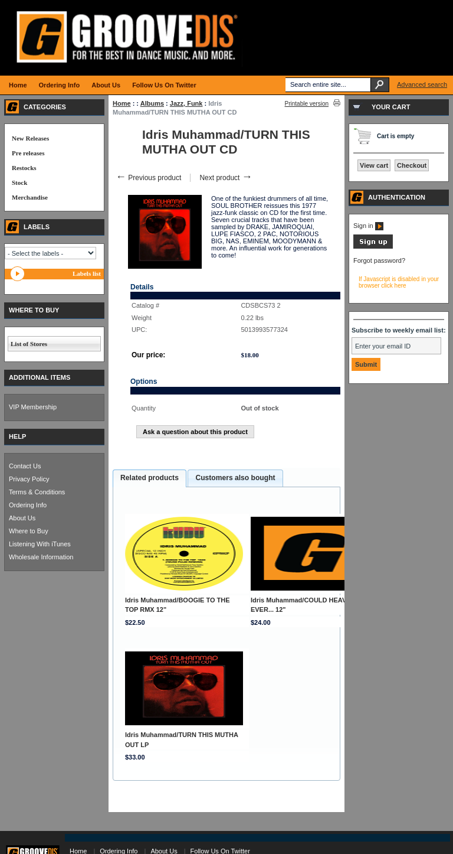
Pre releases (28, 153)
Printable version (307, 103)
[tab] (149, 478)
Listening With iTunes (40, 543)
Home (122, 103)
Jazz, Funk (186, 103)
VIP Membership (33, 406)
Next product (225, 178)
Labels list (87, 273)
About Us (22, 517)
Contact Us (25, 466)
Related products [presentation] (149, 478)
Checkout (411, 165)
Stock (19, 182)
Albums (152, 103)
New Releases (30, 138)
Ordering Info (28, 505)
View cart (374, 165)
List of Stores (29, 343)
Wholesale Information (41, 556)
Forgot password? (379, 260)
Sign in (368, 225)
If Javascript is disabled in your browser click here (399, 282)
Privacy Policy (29, 479)
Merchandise (30, 197)
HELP (17, 436)
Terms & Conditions (37, 492)
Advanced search (422, 84)
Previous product (148, 178)
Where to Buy (28, 530)
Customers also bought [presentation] (235, 478)
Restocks (24, 167)
